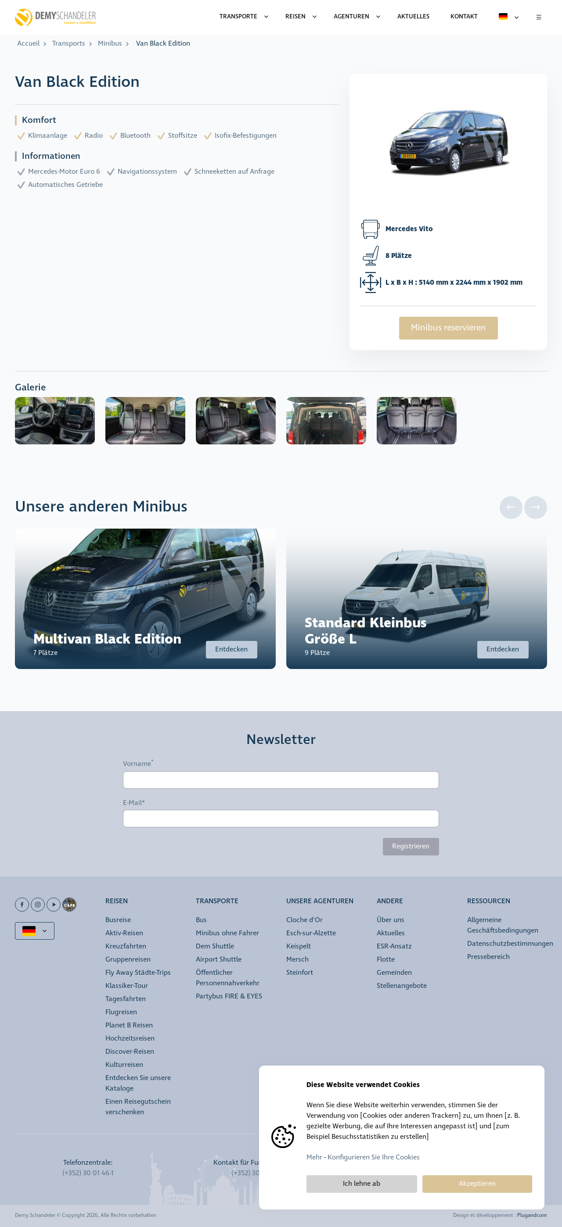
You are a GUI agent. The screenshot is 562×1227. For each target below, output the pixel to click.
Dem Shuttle (215, 946)
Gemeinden (394, 972)
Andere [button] (390, 902)
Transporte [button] (217, 902)
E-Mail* (134, 803)
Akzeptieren (477, 1183)
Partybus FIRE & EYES (229, 996)
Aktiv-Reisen (124, 933)
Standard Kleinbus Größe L (366, 631)
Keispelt (298, 946)
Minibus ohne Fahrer (227, 933)
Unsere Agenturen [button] (319, 902)
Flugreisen (121, 1012)
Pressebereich (488, 957)
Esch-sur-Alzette (311, 933)
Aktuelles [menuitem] (413, 17)
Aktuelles (391, 933)
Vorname (137, 763)
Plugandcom (532, 1215)
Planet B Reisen (129, 1025)
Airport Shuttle (218, 959)
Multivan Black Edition (107, 639)
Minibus (110, 43)
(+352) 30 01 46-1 (88, 1173)
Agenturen (351, 17)
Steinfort (299, 972)
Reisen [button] (116, 902)
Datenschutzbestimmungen (510, 943)
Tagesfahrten (125, 999)
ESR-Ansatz (394, 946)
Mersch (297, 959)
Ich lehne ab (361, 1183)
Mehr (314, 1157)
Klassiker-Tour (126, 986)
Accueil (28, 43)
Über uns (390, 920)
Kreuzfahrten (125, 946)
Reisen (295, 17)
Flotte (386, 959)
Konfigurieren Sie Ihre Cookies (374, 1157)
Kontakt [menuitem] (464, 17)
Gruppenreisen (128, 959)
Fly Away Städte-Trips (138, 972)
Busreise (118, 920)
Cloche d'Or (304, 920)
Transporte (238, 17)
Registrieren (410, 846)
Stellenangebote (402, 986)
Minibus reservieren (448, 328)
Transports (68, 43)
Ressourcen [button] (488, 902)
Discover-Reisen (129, 1051)
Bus (201, 920)
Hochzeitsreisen (130, 1038)
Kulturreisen (124, 1065)
